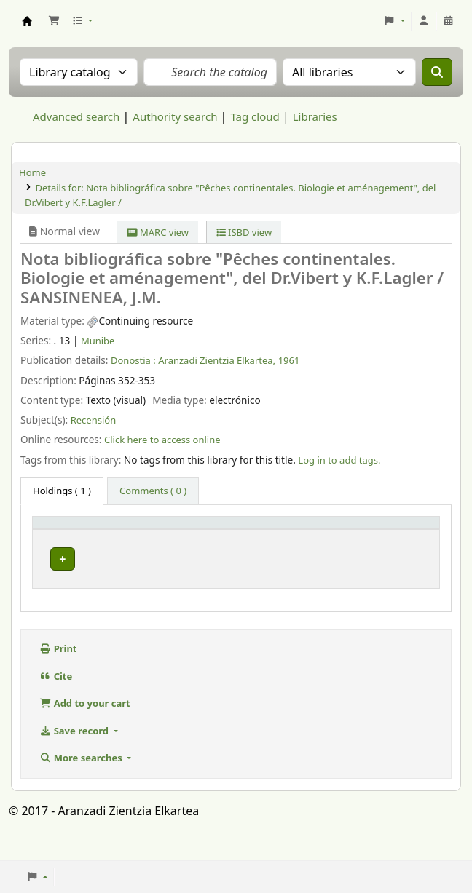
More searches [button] (82, 780)
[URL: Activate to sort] (333, 535)
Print (58, 671)
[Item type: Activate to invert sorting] (70, 535)
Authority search (175, 116)
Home (32, 172)
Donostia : (133, 360)
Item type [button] (50, 536)
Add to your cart (84, 725)
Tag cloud (254, 116)
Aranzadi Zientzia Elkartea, (216, 360)
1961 (289, 360)
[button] (54, 21)
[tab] (153, 491)
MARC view (158, 232)
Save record (75, 752)
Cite (55, 698)
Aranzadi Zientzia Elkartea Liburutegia (27, 21)
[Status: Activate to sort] (406, 535)
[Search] (437, 72)
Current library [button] (133, 536)
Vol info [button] (231, 542)
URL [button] (309, 542)
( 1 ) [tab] (62, 490)
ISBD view (244, 232)
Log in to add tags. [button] (339, 460)
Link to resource (318, 575)
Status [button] (396, 542)
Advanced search (76, 116)
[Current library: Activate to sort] (157, 535)
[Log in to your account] (424, 21)
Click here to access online (162, 439)
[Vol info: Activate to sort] (250, 535)
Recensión (94, 419)
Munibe (98, 340)
